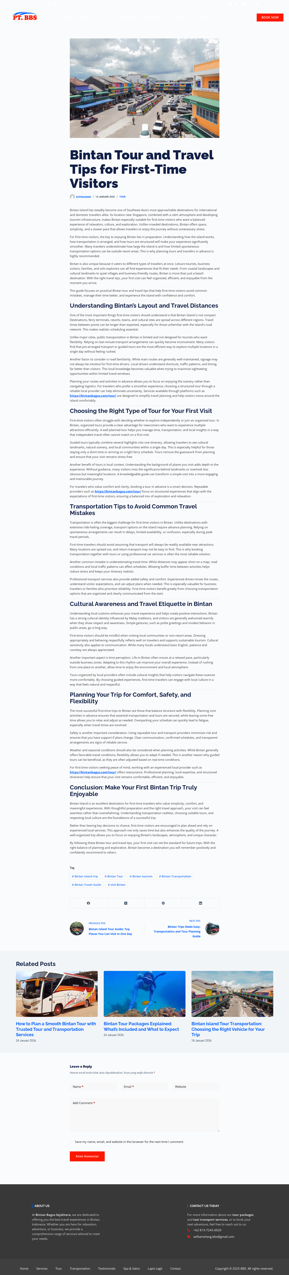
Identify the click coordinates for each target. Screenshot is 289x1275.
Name (78, 1086)
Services (86, 17)
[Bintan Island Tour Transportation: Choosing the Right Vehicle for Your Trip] (232, 994)
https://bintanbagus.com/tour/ (93, 396)
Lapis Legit (202, 17)
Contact (224, 17)
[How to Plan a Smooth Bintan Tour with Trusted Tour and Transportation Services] (57, 994)
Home (68, 17)
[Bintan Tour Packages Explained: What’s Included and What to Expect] (144, 994)
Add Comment (84, 1102)
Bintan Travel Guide (86, 885)
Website (180, 1087)
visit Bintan (116, 885)
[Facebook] (88, 903)
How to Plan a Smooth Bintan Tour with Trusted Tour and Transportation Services (56, 1029)
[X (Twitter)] (126, 903)
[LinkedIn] (200, 903)
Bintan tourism (141, 876)
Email (129, 1086)
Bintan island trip (85, 876)
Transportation (125, 17)
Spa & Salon (178, 17)
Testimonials (153, 17)
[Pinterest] (163, 903)
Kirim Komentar (87, 1156)
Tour (103, 17)
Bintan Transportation (175, 876)
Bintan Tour (114, 876)
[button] (267, 4)
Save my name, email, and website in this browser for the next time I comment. (129, 1142)
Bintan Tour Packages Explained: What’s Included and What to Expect (144, 1026)
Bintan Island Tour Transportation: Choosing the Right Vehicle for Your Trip (230, 1029)
